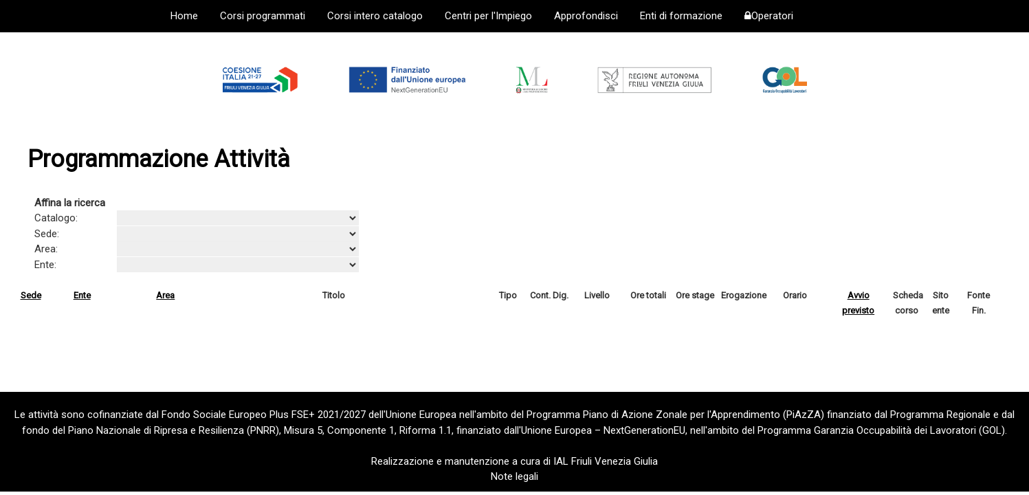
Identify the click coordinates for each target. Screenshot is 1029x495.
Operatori (768, 16)
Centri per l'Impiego (488, 16)
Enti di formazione (681, 16)
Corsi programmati (262, 16)
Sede (31, 295)
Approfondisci (586, 16)
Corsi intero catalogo (375, 16)
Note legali (514, 476)
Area (165, 295)
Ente (82, 295)
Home (184, 16)
